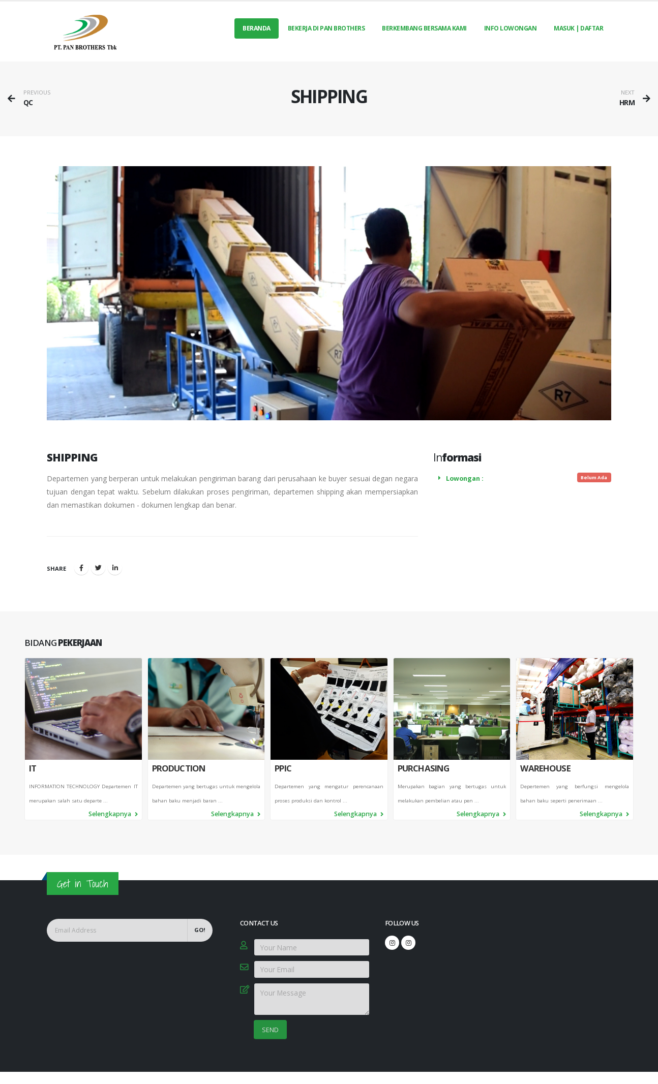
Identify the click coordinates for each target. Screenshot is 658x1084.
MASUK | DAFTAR (578, 28)
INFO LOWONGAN (510, 28)
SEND (270, 1029)
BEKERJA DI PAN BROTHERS (326, 28)
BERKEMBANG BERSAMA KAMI (424, 28)
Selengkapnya (113, 836)
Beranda (257, 28)
